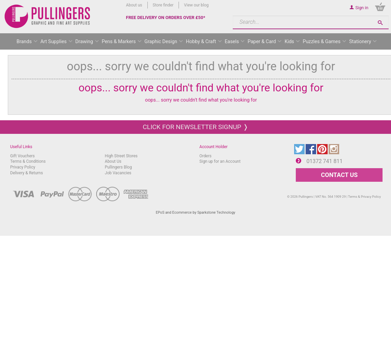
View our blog (196, 5)
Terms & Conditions (28, 161)
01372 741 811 (324, 161)
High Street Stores (121, 156)
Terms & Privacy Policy (364, 196)
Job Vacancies (118, 173)
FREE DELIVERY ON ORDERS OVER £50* (165, 17)
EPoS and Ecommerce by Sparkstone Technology (195, 212)
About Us (113, 161)
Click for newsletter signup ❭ (195, 127)
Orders (206, 156)
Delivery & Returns (26, 173)
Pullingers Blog (118, 167)
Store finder (163, 5)
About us (134, 5)
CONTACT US (339, 174)
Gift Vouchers (22, 156)
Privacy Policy (22, 167)
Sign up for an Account (220, 161)
